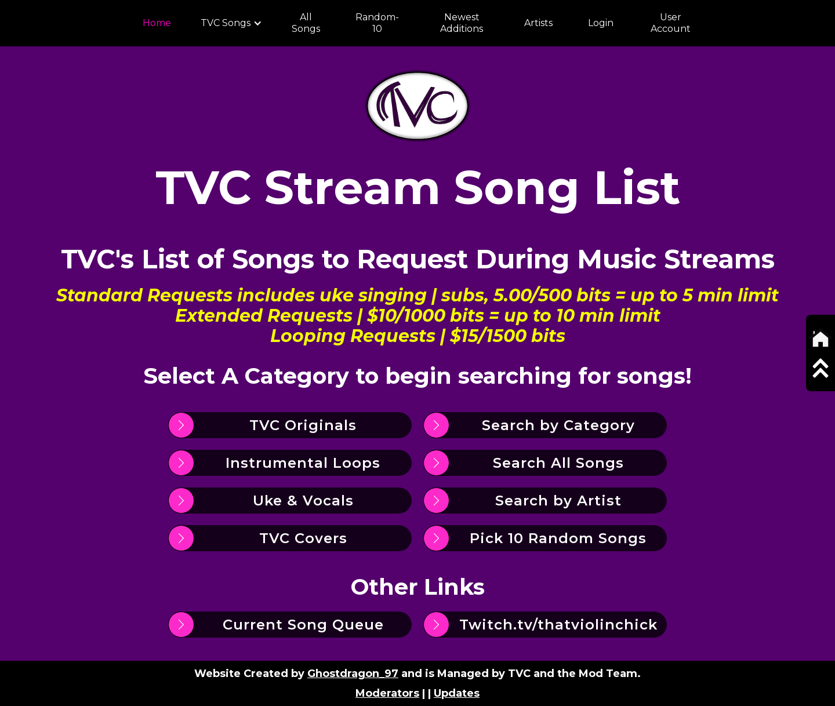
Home (157, 22)
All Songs (306, 23)
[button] (231, 23)
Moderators (387, 693)
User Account (671, 23)
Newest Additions (461, 23)
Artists (538, 22)
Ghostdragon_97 (352, 673)
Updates (457, 693)
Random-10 (377, 23)
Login (600, 22)
